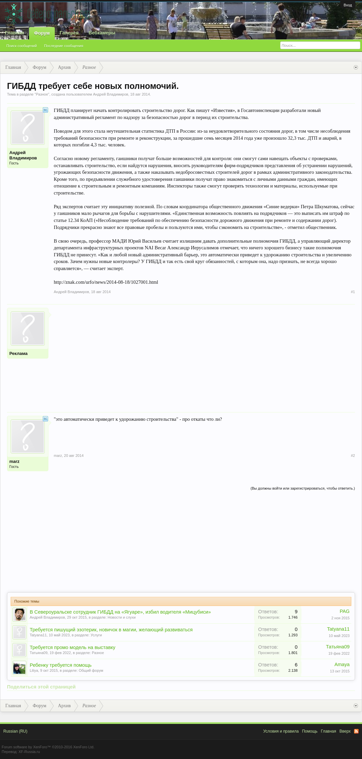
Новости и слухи (122, 617)
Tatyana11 (38, 635)
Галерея (69, 32)
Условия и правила (281, 731)
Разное (42, 94)
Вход (348, 5)
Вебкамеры (101, 32)
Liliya (34, 670)
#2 (353, 456)
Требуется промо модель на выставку (72, 647)
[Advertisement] (204, 354)
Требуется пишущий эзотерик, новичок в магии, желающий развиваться (111, 629)
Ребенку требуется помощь (61, 665)
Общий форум (91, 670)
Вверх (345, 731)
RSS (356, 731)
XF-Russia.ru (29, 752)
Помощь (309, 731)
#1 (353, 292)
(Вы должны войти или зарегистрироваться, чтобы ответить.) (302, 488)
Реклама (18, 353)
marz (14, 461)
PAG (345, 611)
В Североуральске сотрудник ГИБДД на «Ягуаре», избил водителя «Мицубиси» (120, 612)
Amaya (342, 664)
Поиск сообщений (21, 46)
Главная (14, 32)
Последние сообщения (63, 46)
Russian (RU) (15, 731)
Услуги (96, 635)
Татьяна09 (38, 653)
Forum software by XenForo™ (48, 747)
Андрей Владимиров (110, 94)
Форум (42, 33)
